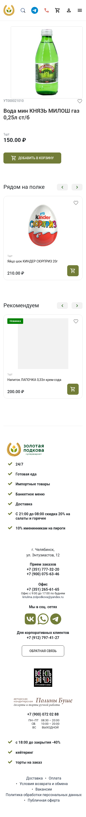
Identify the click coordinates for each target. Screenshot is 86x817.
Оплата (55, 778)
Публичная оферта (44, 800)
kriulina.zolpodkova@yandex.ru (43, 597)
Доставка (34, 778)
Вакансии (43, 789)
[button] (62, 187)
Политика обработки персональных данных (44, 795)
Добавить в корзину (32, 158)
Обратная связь (42, 651)
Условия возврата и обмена (43, 784)
